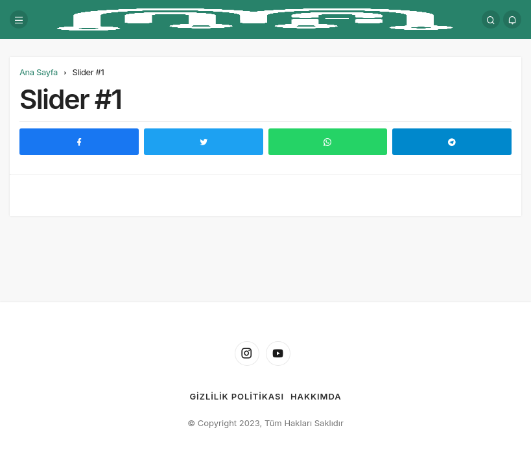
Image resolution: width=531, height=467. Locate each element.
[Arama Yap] (491, 19)
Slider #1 (70, 98)
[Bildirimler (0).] (512, 19)
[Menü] (19, 19)
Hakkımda (316, 396)
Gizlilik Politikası (236, 396)
